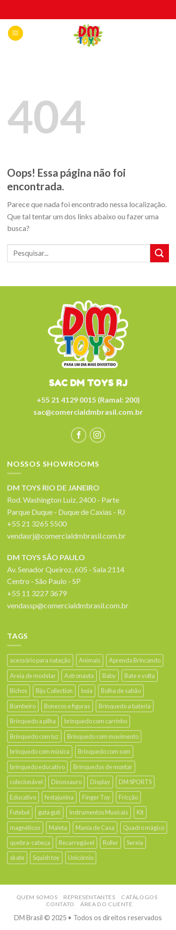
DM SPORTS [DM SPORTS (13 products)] (135, 782)
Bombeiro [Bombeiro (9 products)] (23, 706)
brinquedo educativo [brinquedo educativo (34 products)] (37, 767)
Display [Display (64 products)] (100, 782)
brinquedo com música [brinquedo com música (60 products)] (39, 751)
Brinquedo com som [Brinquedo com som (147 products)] (104, 751)
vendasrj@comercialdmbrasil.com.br (66, 535)
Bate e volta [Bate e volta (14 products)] (139, 675)
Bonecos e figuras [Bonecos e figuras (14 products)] (67, 706)
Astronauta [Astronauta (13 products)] (79, 675)
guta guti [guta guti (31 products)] (49, 812)
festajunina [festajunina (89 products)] (59, 797)
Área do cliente (106, 904)
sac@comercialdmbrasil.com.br (88, 411)
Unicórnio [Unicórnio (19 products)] (80, 857)
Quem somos (37, 897)
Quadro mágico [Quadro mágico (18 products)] (143, 827)
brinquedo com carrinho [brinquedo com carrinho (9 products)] (95, 721)
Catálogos (139, 897)
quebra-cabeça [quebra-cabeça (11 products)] (30, 842)
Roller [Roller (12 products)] (110, 842)
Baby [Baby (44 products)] (109, 675)
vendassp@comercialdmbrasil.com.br (68, 605)
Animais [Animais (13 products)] (89, 660)
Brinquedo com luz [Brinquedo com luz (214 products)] (34, 736)
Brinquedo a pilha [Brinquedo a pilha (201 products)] (33, 721)
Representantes (89, 897)
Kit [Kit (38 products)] (140, 812)
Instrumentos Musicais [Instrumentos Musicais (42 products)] (98, 812)
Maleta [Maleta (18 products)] (58, 827)
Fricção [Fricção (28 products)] (128, 797)
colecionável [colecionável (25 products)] (26, 782)
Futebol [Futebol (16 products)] (20, 812)
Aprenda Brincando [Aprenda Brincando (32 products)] (135, 660)
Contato (60, 904)
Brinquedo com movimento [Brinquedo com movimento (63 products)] (102, 736)
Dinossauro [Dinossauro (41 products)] (66, 782)
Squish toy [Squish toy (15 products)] (46, 857)
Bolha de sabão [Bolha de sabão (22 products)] (121, 690)
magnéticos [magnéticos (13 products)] (25, 827)
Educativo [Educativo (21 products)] (23, 797)
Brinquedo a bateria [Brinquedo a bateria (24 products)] (125, 706)
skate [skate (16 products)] (17, 857)
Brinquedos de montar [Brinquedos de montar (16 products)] (102, 767)
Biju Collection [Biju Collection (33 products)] (54, 690)
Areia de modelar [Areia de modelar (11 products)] (33, 675)
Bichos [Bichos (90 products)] (18, 690)
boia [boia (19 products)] (86, 690)
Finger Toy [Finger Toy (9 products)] (96, 797)
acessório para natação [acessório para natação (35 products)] (40, 660)
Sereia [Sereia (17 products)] (135, 842)
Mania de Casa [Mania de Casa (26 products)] (95, 827)
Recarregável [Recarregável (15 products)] (76, 842)
